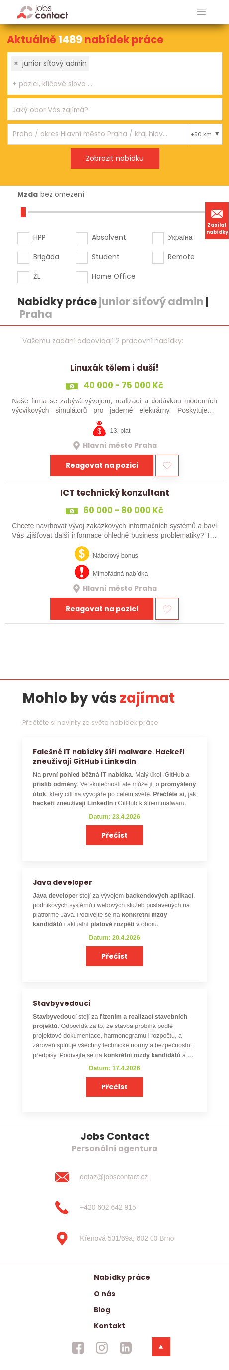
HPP (39, 237)
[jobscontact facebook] (78, 1348)
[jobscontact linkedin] (126, 1348)
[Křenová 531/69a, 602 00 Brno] (114, 1239)
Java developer (62, 882)
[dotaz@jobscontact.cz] (114, 1177)
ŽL (36, 276)
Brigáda (46, 257)
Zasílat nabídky (217, 220)
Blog (102, 1309)
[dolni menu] (161, 1346)
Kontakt (109, 1326)
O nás (104, 1294)
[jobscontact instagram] (102, 1348)
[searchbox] (108, 84)
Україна (180, 237)
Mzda (27, 194)
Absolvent (109, 237)
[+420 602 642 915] (114, 1208)
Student (106, 257)
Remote (181, 257)
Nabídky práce (122, 1277)
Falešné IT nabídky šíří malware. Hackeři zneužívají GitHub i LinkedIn (108, 756)
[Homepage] (42, 11)
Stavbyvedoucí (62, 1003)
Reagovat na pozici (102, 465)
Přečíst (114, 835)
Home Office (114, 276)
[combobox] (114, 73)
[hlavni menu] (201, 12)
